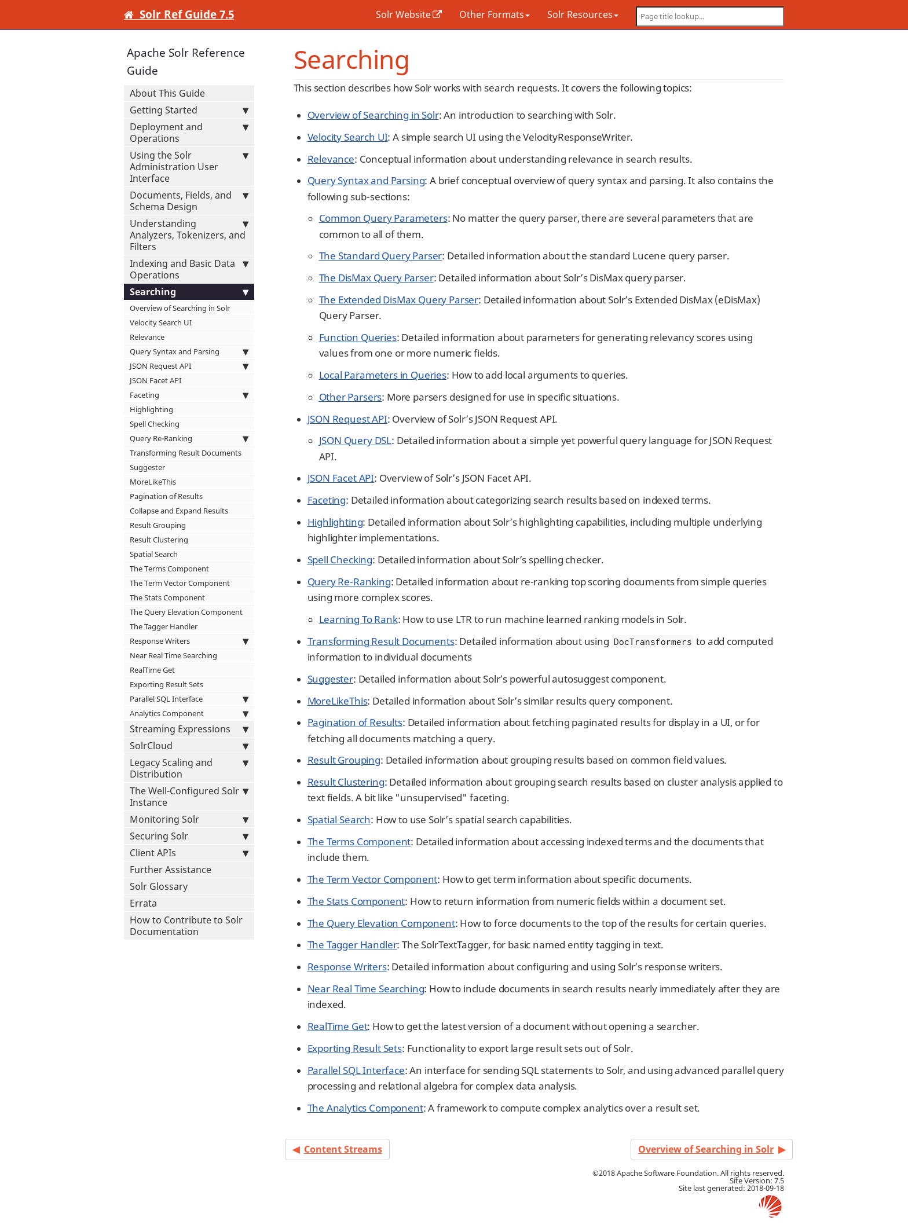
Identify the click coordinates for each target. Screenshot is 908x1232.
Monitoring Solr (189, 819)
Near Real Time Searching (173, 655)
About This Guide (167, 93)
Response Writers (189, 641)
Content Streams (343, 1149)
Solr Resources (582, 14)
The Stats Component (167, 597)
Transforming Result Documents (185, 453)
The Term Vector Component (180, 583)
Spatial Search (154, 554)
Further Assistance (170, 869)
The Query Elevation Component (186, 612)
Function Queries (358, 337)
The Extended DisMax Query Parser (399, 299)
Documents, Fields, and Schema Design (189, 201)
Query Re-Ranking (189, 438)
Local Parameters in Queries (382, 375)
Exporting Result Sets (166, 684)
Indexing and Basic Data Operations (189, 269)
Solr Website (403, 14)
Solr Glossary (159, 886)
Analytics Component (189, 713)
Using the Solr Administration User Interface (189, 167)
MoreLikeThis (153, 481)
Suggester (147, 467)
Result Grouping (158, 525)
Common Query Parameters (383, 218)
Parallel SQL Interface (189, 699)
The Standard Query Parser (380, 255)
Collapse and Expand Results (179, 510)
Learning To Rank (358, 619)
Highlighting (151, 409)
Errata (143, 903)
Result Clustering (159, 539)
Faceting (189, 395)
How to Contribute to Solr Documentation (186, 926)
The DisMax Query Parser (376, 277)
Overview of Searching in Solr (180, 308)
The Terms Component (169, 568)
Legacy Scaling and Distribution (189, 768)
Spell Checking (155, 424)
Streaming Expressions (189, 729)
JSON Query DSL (355, 440)
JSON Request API (189, 366)
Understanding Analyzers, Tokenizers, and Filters (189, 235)
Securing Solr (189, 836)
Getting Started (189, 110)
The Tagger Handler (163, 626)
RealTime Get (152, 670)
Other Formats (494, 14)
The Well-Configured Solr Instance (189, 796)
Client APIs (189, 852)
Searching (189, 291)
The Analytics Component (365, 1107)
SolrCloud (189, 745)
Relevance (147, 337)
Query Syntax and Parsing (189, 351)
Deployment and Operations (189, 132)
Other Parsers (350, 397)
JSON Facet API (155, 380)
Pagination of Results (166, 496)
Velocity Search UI (161, 322)
